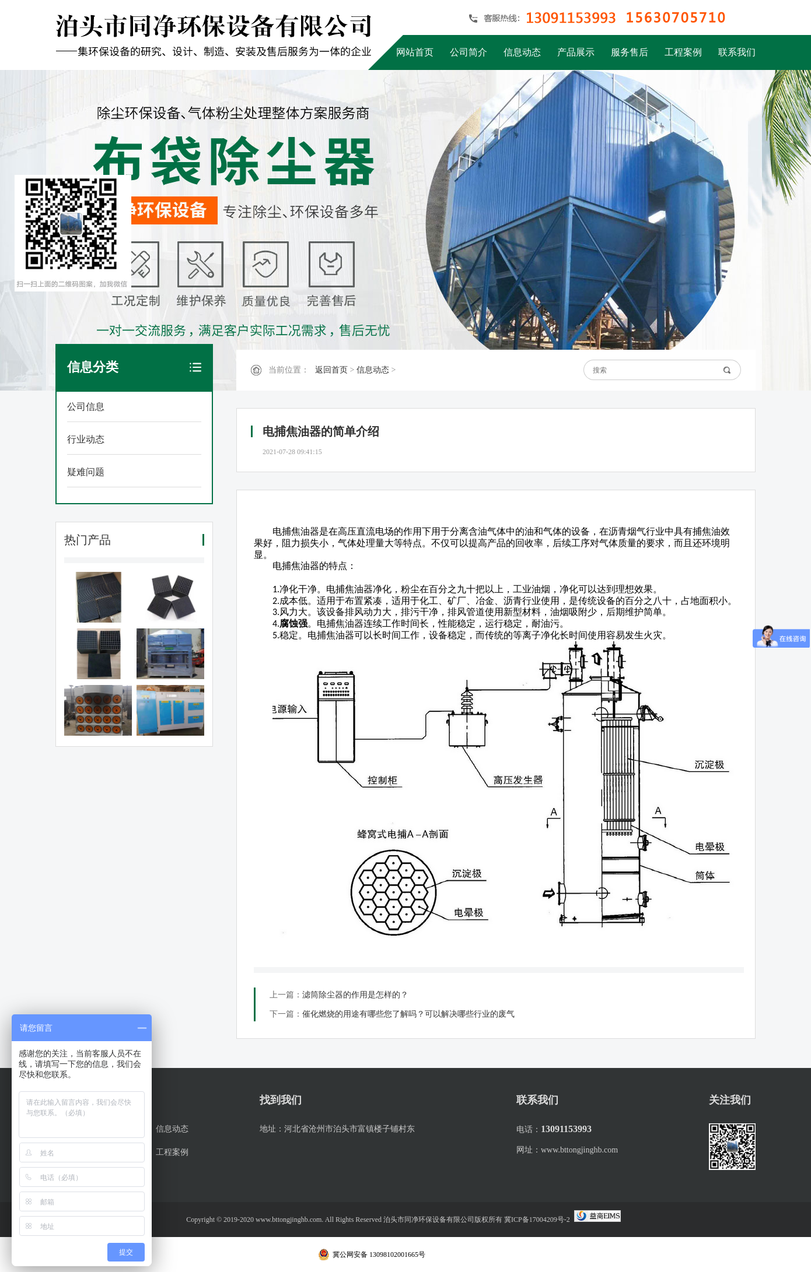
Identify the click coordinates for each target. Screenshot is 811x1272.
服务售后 (629, 52)
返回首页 (331, 370)
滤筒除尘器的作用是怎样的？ (355, 994)
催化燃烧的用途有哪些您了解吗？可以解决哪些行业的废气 (408, 1014)
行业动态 (85, 439)
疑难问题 (85, 472)
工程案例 (683, 52)
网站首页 (415, 52)
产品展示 (576, 52)
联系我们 (737, 52)
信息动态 (522, 52)
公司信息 (85, 407)
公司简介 (468, 52)
